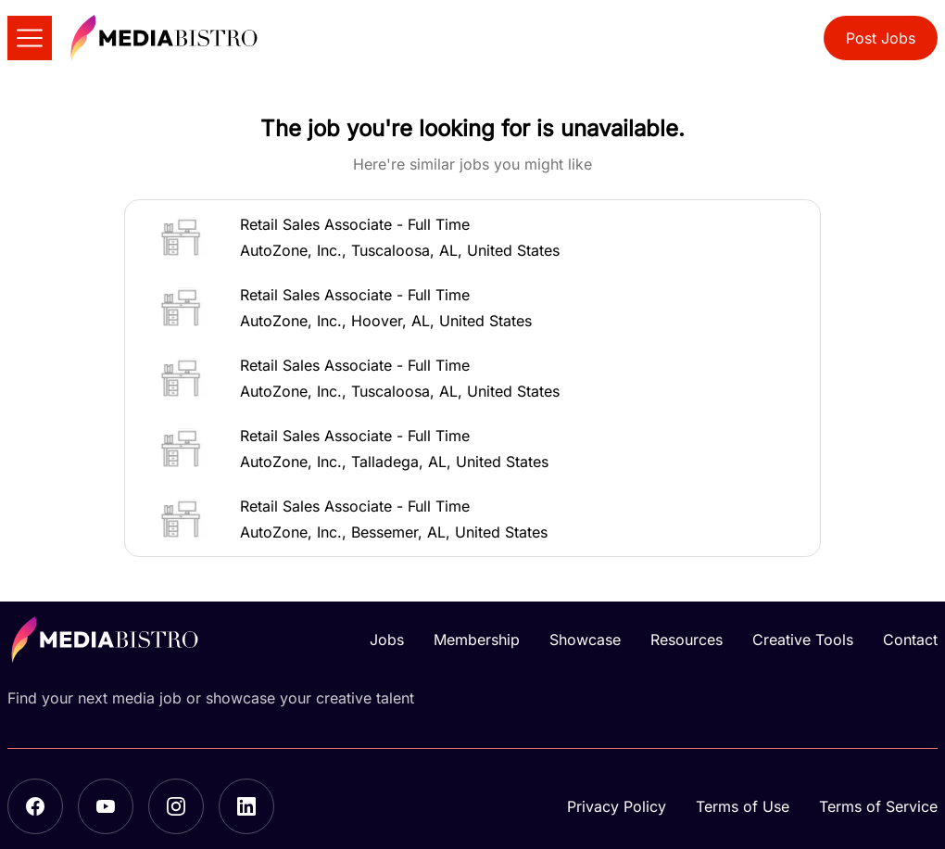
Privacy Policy (616, 806)
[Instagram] (176, 806)
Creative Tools (802, 639)
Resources (686, 639)
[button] (472, 237)
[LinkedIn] (246, 806)
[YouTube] (105, 806)
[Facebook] (35, 806)
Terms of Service (878, 806)
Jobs (387, 639)
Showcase (585, 639)
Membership (477, 639)
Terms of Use (742, 806)
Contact (910, 639)
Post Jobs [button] (880, 38)
